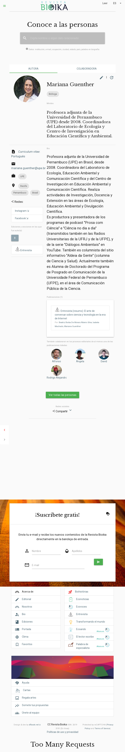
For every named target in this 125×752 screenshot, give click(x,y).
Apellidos (77, 551)
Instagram (21, 210)
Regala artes (29, 697)
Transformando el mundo (90, 621)
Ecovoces (81, 606)
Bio (48, 148)
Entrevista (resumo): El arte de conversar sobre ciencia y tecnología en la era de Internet (80, 314)
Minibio (50, 103)
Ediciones (27, 621)
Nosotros (27, 606)
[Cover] (62, 669)
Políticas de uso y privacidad (62, 732)
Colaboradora (87, 68)
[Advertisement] (27, 271)
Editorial (26, 599)
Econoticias (82, 599)
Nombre (36, 551)
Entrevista (23, 249)
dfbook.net (34, 725)
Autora (33, 68)
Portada (26, 629)
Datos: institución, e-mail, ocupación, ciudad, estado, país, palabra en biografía (62, 49)
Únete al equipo (30, 712)
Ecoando (81, 629)
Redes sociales (62, 406)
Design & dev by (27, 725)
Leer (105, 3)
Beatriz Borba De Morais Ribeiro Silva (75, 322)
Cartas (26, 690)
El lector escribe (85, 636)
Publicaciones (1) (55, 297)
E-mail (35, 565)
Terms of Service (102, 728)
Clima (25, 636)
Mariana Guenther (72, 326)
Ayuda (25, 682)
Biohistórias (81, 591)
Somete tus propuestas (35, 705)
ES (117, 3)
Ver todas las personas (62, 395)
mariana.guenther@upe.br (28, 168)
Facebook (20, 218)
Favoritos (27, 644)
